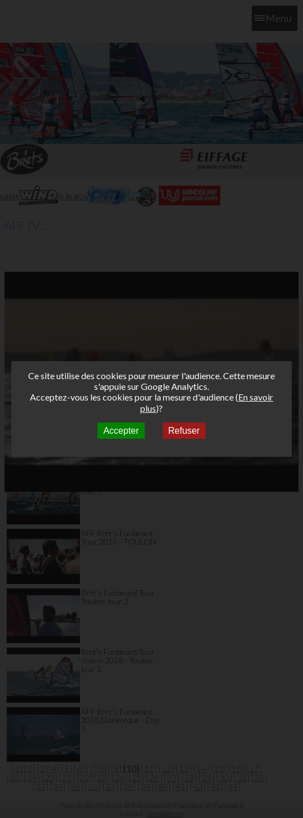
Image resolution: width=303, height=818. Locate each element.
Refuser (184, 430)
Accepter (121, 430)
